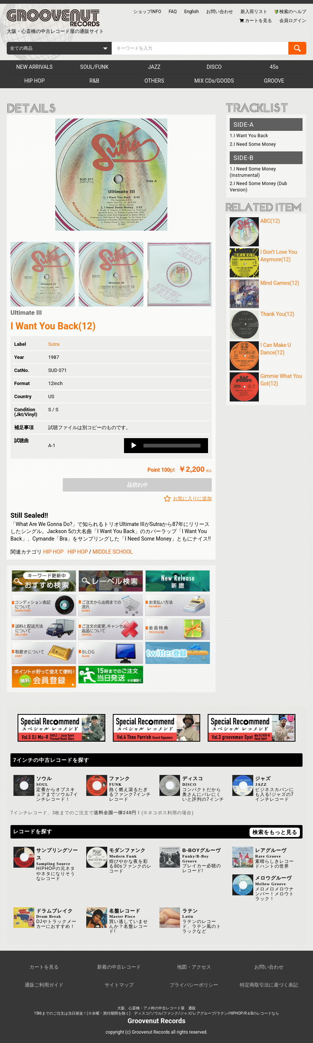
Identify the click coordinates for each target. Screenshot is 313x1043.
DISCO (214, 67)
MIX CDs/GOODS (214, 81)
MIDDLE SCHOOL (113, 552)
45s (274, 67)
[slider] (172, 445)
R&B (94, 81)
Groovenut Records (157, 1021)
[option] (111, 175)
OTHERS (154, 81)
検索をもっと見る (274, 832)
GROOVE (274, 81)
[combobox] (59, 48)
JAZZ (154, 67)
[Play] (133, 445)
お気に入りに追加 (192, 498)
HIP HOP (34, 81)
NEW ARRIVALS (34, 67)
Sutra (53, 344)
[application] (166, 445)
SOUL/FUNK (94, 67)
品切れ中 (137, 485)
